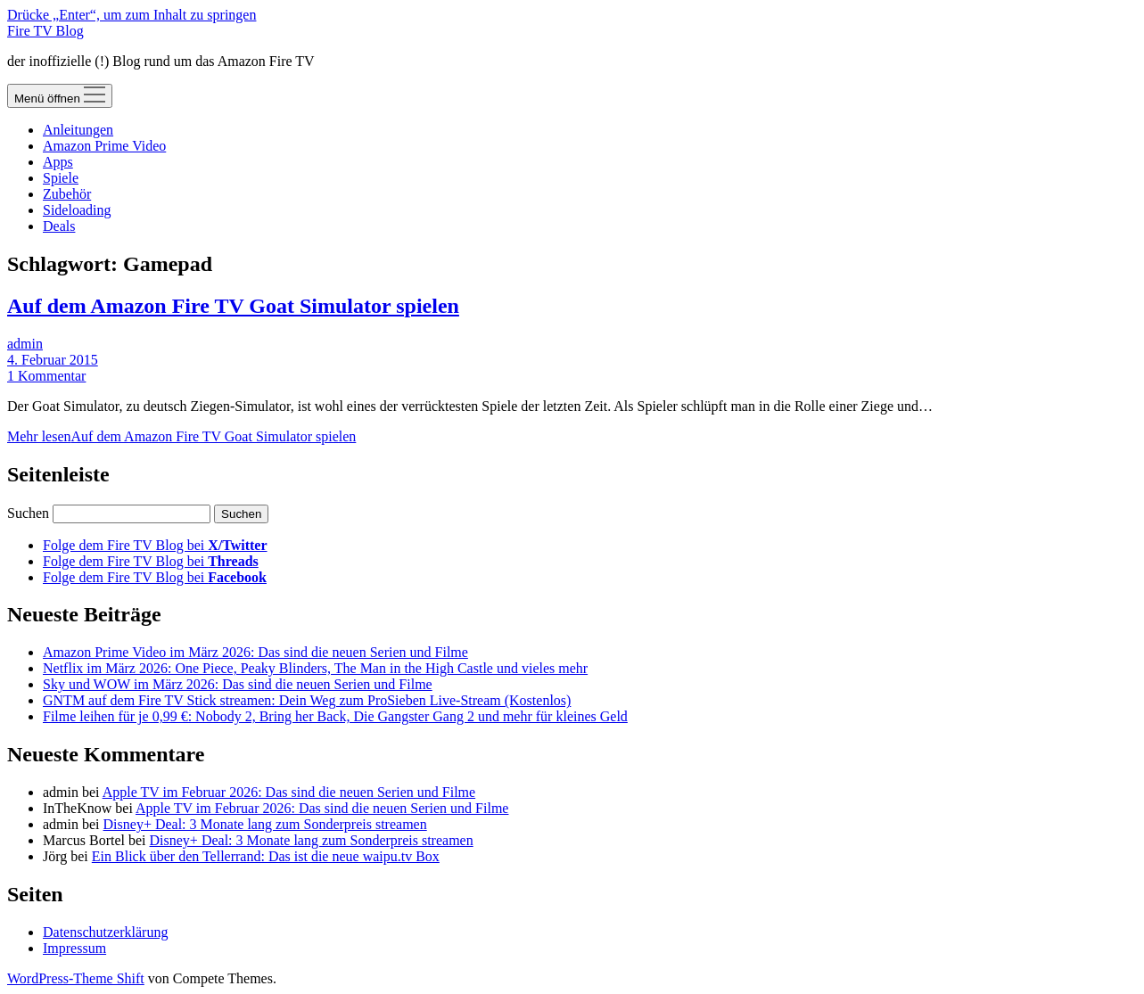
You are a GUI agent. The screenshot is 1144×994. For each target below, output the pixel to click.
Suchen (28, 513)
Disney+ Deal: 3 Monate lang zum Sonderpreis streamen (265, 824)
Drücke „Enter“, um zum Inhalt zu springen (131, 14)
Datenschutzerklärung (105, 932)
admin (25, 343)
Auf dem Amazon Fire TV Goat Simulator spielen (233, 305)
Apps (58, 161)
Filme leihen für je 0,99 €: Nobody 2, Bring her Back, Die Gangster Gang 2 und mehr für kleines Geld (335, 716)
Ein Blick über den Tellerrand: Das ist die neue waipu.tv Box (266, 856)
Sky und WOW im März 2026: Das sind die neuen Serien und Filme (237, 684)
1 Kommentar (46, 375)
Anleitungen (78, 129)
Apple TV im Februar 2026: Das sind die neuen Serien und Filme (289, 792)
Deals (59, 226)
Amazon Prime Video (104, 145)
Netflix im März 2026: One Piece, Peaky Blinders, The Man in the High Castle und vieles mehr (315, 668)
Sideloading (77, 210)
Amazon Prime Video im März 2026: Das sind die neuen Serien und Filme (255, 652)
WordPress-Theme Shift (75, 978)
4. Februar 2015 (52, 359)
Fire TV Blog (45, 30)
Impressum (74, 948)
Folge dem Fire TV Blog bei (155, 545)
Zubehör (67, 193)
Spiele (60, 177)
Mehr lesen (181, 436)
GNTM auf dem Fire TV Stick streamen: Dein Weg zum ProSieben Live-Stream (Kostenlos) (307, 700)
